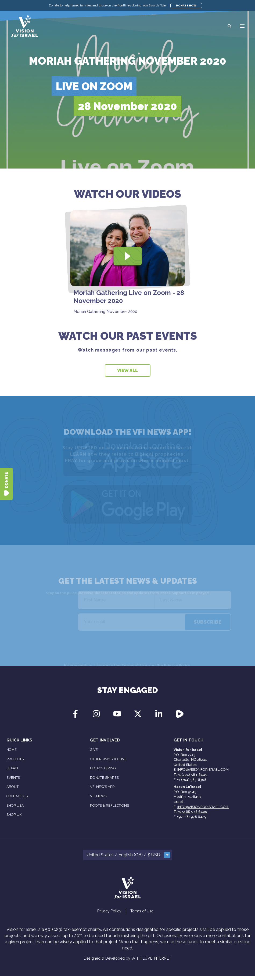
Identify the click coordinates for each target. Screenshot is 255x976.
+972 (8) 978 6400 (192, 812)
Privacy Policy (109, 911)
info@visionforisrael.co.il (203, 807)
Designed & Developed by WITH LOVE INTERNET (127, 958)
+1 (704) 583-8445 (192, 775)
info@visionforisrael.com (203, 769)
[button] (242, 26)
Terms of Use (141, 911)
